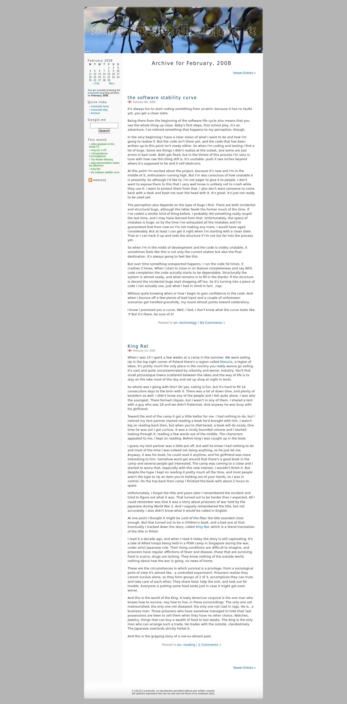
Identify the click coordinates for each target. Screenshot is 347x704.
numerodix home (100, 106)
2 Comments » (209, 645)
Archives (95, 113)
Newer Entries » (244, 73)
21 (104, 77)
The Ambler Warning (102, 159)
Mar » (112, 83)
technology (188, 322)
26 (95, 80)
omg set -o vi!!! (99, 150)
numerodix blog (96, 93)
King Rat (138, 346)
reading (189, 645)
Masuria (226, 362)
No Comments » (212, 322)
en (175, 322)
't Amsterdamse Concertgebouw (98, 155)
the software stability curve (162, 97)
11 (90, 74)
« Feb (96, 83)
